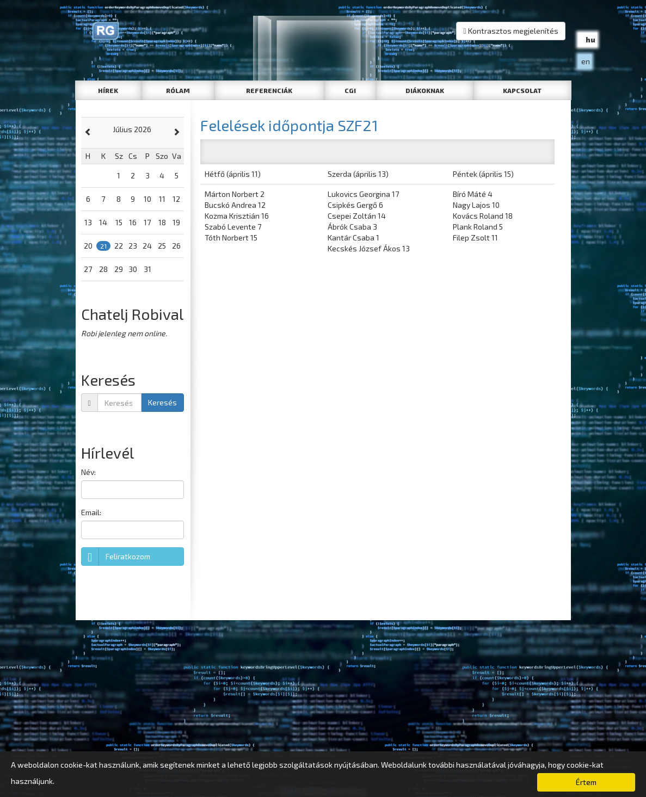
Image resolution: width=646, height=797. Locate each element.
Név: (88, 472)
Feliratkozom (116, 556)
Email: (91, 512)
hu (590, 39)
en (585, 61)
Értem (586, 782)
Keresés (162, 402)
